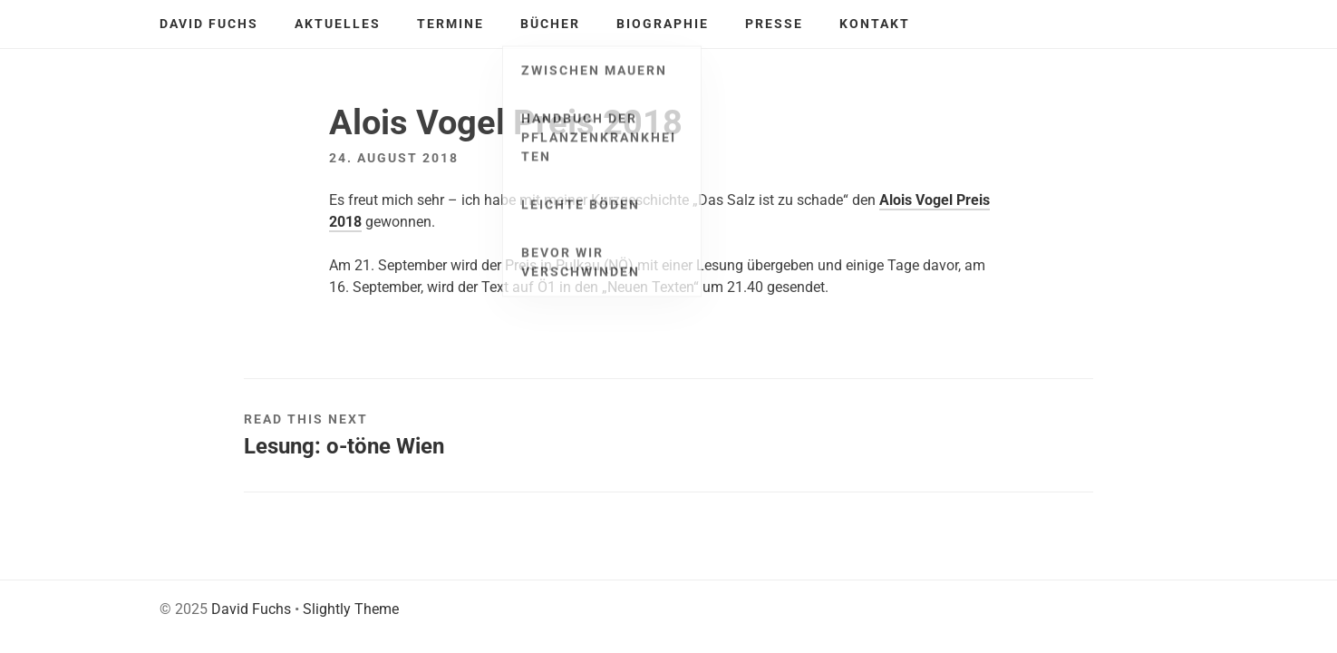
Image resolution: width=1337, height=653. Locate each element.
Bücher (550, 23)
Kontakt (874, 23)
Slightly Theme (351, 609)
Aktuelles (338, 23)
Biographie (662, 23)
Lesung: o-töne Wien (344, 446)
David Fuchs (209, 23)
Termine (450, 23)
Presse (774, 23)
